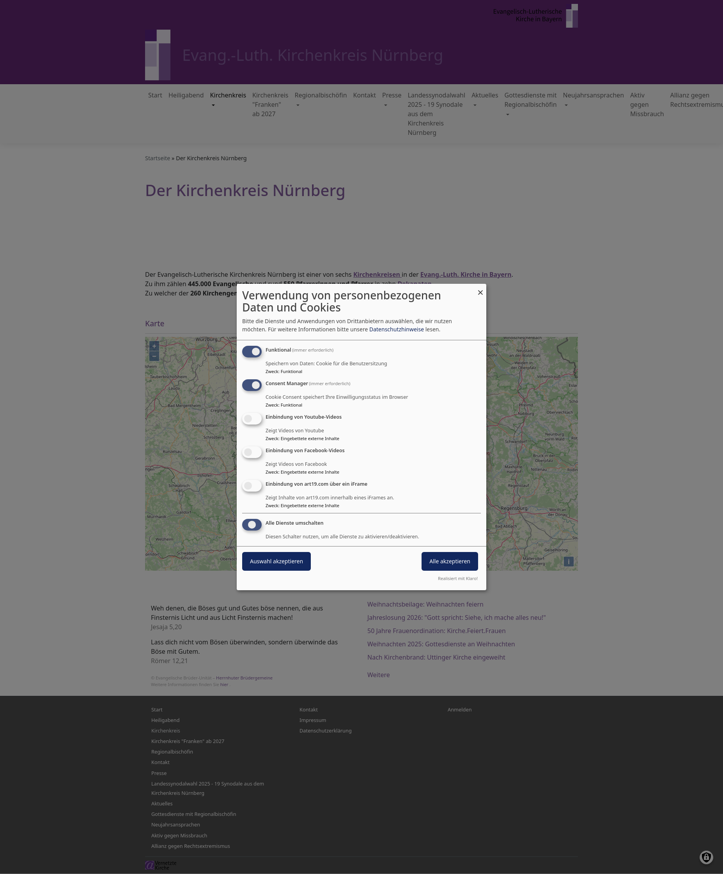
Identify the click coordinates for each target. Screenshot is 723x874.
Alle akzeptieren (449, 561)
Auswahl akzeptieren (276, 561)
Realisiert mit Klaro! (458, 578)
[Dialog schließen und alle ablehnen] (480, 289)
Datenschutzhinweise (396, 329)
